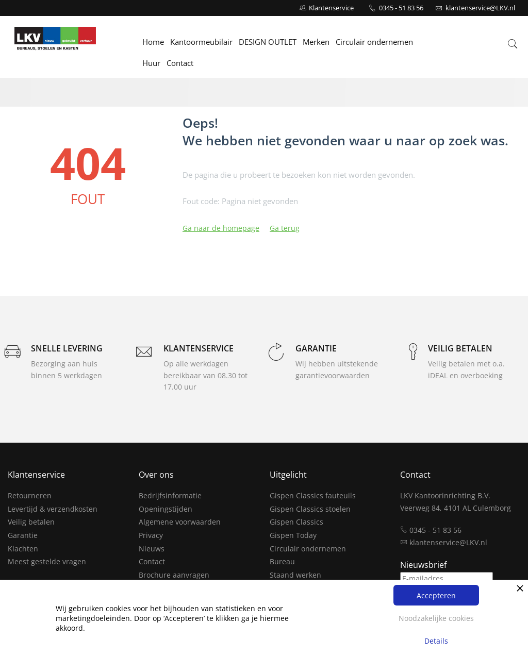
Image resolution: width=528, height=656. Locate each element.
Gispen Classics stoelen (310, 509)
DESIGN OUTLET (268, 42)
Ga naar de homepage (221, 228)
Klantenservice (331, 7)
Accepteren (436, 595)
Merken (316, 42)
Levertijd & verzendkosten (52, 509)
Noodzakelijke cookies (436, 618)
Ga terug (285, 228)
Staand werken (295, 575)
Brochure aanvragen (174, 575)
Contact (180, 63)
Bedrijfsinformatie (170, 495)
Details (436, 641)
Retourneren (30, 495)
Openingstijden (165, 509)
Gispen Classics (296, 522)
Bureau (282, 561)
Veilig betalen (31, 522)
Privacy (151, 535)
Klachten (23, 548)
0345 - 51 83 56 (401, 7)
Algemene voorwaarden (180, 522)
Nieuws (151, 548)
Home (153, 42)
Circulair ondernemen (375, 42)
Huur (152, 63)
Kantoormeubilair (202, 42)
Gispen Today (293, 535)
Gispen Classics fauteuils (313, 495)
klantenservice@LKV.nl (448, 542)
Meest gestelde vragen (47, 561)
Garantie (23, 535)
